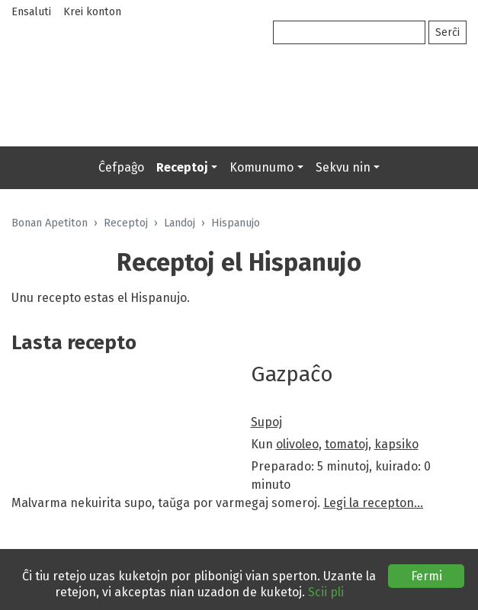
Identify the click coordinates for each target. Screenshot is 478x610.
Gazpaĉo (292, 374)
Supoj (266, 422)
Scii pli (326, 592)
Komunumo (261, 167)
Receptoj (182, 167)
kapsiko (396, 444)
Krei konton (92, 11)
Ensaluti (31, 11)
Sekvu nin (343, 167)
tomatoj (346, 444)
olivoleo (297, 444)
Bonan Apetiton (49, 223)
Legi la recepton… (373, 503)
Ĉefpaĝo (121, 167)
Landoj (179, 223)
